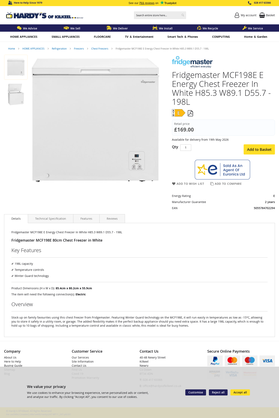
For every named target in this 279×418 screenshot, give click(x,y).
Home (12, 48)
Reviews (112, 218)
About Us (10, 357)
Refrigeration (59, 48)
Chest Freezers (100, 48)
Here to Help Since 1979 (28, 2)
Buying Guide (13, 365)
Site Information (83, 361)
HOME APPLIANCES (33, 48)
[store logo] (44, 15)
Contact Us (79, 365)
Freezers (79, 48)
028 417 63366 (262, 2)
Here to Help (12, 361)
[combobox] (160, 15)
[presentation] (16, 218)
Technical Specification (50, 218)
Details (16, 218)
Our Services (80, 357)
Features (86, 218)
